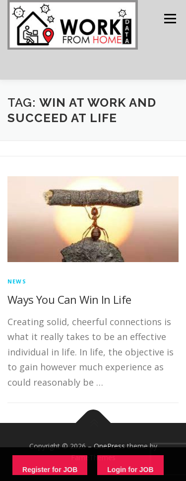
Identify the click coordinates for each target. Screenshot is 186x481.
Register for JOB (49, 470)
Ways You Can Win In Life (69, 299)
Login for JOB (130, 470)
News (16, 281)
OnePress (109, 446)
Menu (169, 18)
